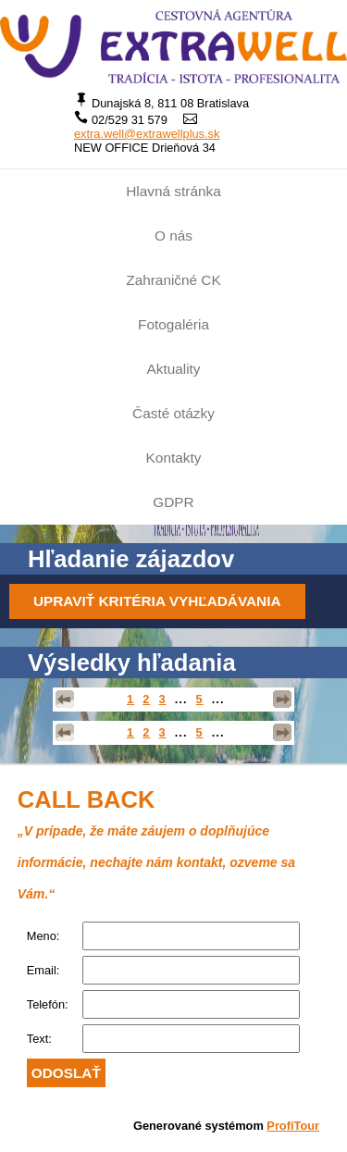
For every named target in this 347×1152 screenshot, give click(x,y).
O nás (173, 235)
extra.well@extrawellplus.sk (146, 134)
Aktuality (173, 369)
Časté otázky (173, 413)
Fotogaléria (173, 324)
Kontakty (174, 457)
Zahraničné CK (173, 280)
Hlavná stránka (173, 191)
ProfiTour (292, 1126)
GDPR (173, 502)
